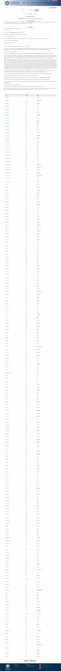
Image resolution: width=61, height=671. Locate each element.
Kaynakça (28, 664)
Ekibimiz (15, 664)
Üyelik (50, 0)
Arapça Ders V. (33, 2)
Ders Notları (40, 2)
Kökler (52, 2)
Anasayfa (24, 2)
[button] (26, 13)
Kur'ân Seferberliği (46, 2)
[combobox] (26, 10)
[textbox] (26, 10)
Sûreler (28, 2)
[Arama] (26, 7)
